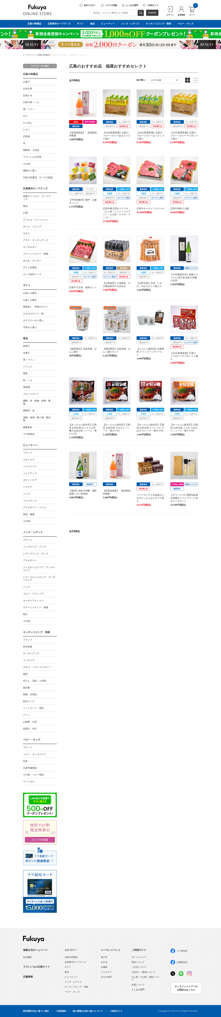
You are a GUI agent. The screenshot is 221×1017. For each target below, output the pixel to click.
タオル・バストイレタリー (37, 667)
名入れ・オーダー (32, 260)
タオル (26, 233)
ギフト (26, 285)
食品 (25, 206)
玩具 (25, 761)
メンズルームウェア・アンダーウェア (39, 569)
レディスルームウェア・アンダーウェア (39, 578)
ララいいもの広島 (32, 157)
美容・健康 (29, 514)
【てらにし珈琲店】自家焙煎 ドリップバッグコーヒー (150, 351)
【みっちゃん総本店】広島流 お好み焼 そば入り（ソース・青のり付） (116, 427)
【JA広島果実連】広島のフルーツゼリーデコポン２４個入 (184, 135)
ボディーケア (30, 480)
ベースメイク (30, 466)
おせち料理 (106, 977)
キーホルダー (30, 247)
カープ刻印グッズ (32, 274)
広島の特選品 (43, 55)
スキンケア (29, 459)
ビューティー (30, 445)
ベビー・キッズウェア (34, 754)
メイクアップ (30, 473)
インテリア (29, 660)
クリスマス (106, 972)
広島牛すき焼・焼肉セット (83, 287)
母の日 (104, 957)
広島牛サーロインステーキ (150, 208)
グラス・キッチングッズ (35, 240)
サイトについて (139, 957)
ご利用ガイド (151, 5)
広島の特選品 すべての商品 (38, 177)
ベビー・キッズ (31, 739)
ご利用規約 (60, 1011)
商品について (138, 962)
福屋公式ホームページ (35, 950)
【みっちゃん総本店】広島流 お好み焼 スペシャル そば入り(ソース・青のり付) (150, 427)
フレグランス (30, 500)
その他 (26, 163)
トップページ (29, 55)
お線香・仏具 (30, 721)
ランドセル (29, 781)
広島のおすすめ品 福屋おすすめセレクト (70, 55)
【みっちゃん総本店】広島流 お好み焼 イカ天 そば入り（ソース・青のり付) (184, 427)
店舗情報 (28, 976)
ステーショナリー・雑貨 (35, 253)
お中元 (104, 962)
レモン (26, 129)
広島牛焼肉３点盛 (179, 208)
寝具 (25, 674)
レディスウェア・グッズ (35, 553)
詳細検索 (152, 13)
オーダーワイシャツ (33, 600)
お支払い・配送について (143, 972)
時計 (25, 614)
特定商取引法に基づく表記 (36, 1011)
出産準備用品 (30, 768)
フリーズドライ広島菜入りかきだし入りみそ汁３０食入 (150, 498)
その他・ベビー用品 (33, 774)
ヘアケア (27, 487)
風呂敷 (26, 687)
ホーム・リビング (32, 226)
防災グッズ (29, 701)
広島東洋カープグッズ (35, 188)
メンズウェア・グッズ (34, 546)
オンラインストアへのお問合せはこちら (186, 988)
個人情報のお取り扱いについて (88, 1011)
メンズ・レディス (33, 532)
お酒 (25, 212)
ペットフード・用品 (33, 708)
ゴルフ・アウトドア (33, 593)
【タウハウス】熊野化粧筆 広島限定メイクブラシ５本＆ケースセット (185, 498)
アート (26, 715)
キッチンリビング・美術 (36, 632)
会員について (138, 984)
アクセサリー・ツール (34, 507)
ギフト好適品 (30, 267)
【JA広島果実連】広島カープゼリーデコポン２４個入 (184, 356)
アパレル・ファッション (35, 219)
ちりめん (27, 122)
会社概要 (27, 957)
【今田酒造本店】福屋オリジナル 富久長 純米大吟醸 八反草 (184, 277)
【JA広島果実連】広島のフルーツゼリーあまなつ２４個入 (116, 135)
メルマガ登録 (109, 5)
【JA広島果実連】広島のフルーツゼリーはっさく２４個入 (150, 135)
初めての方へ (87, 5)
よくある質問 (130, 5)
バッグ (26, 587)
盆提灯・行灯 (30, 728)
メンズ (26, 493)
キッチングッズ (31, 653)
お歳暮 (104, 967)
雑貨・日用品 (30, 694)
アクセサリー (30, 560)
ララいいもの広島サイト (36, 966)
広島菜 (26, 136)
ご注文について (139, 967)
